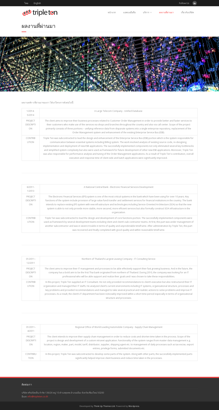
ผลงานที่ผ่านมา (166, 12)
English (37, 3)
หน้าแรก (112, 12)
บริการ (146, 12)
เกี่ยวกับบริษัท (187, 12)
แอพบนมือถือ (129, 12)
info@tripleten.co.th (37, 396)
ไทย (26, 3)
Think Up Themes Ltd (104, 406)
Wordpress (133, 406)
